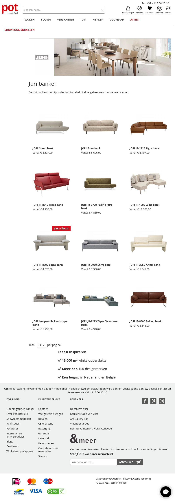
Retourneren (46, 443)
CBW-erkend (46, 423)
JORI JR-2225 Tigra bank (144, 148)
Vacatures (12, 428)
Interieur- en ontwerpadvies (15, 435)
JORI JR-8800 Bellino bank (146, 321)
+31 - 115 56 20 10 (96, 392)
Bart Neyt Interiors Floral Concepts (91, 428)
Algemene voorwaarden (108, 478)
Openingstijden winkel (20, 409)
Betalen (43, 418)
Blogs (9, 441)
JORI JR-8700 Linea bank (48, 264)
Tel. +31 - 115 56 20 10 (155, 3)
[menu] (87, 24)
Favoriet (149, 10)
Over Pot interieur (17, 414)
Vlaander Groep (79, 423)
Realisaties (13, 423)
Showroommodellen (18, 418)
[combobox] (63, 10)
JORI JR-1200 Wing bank (144, 204)
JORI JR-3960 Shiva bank (96, 264)
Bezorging (44, 428)
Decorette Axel (79, 409)
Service (42, 456)
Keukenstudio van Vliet (84, 414)
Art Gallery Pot (79, 418)
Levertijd (43, 438)
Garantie (43, 433)
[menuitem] (29, 19)
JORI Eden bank (91, 148)
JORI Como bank (43, 148)
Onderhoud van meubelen (48, 449)
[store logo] (10, 9)
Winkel (168, 10)
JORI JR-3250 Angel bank (145, 264)
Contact (159, 10)
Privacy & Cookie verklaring (137, 478)
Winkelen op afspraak (19, 451)
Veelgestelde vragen (50, 414)
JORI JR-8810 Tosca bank (48, 204)
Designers (12, 446)
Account (139, 10)
